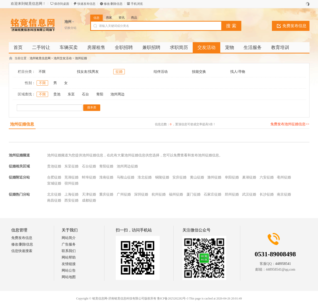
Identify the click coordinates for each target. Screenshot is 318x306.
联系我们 (69, 251)
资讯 (122, 17)
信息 (96, 18)
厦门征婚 (193, 194)
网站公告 (69, 270)
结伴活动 (161, 72)
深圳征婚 (141, 194)
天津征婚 (89, 194)
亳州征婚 (284, 177)
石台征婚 (89, 166)
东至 (71, 94)
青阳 (99, 94)
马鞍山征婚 (125, 177)
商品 (134, 17)
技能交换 (199, 72)
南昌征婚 (54, 200)
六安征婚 (267, 177)
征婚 (119, 72)
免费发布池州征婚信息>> (289, 124)
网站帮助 (69, 257)
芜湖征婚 (71, 177)
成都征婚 (89, 200)
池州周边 (118, 94)
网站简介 (69, 238)
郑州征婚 (232, 194)
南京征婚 (284, 194)
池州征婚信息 (22, 124)
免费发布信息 (294, 26)
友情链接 (69, 264)
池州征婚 (81, 58)
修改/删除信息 (113, 4)
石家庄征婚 (212, 194)
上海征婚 (71, 194)
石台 (85, 94)
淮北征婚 (145, 177)
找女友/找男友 (88, 72)
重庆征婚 (106, 194)
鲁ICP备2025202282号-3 (172, 298)
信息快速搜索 (21, 251)
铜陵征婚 (162, 177)
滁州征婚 (214, 177)
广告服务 (69, 244)
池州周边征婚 (127, 166)
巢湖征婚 (249, 177)
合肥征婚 (54, 177)
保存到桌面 (61, 4)
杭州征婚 (159, 194)
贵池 (56, 94)
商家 (109, 17)
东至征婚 (71, 166)
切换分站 (70, 28)
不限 (42, 72)
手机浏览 (137, 4)
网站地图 (69, 277)
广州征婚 (124, 194)
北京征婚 (54, 194)
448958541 (283, 264)
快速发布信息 (86, 4)
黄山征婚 (197, 177)
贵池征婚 (54, 166)
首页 (18, 47)
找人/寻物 (237, 72)
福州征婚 (176, 194)
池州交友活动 (63, 58)
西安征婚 (71, 200)
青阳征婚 (106, 166)
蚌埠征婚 (89, 177)
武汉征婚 (249, 194)
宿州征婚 (71, 183)
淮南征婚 (106, 177)
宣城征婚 (54, 183)
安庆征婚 (179, 177)
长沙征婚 (267, 194)
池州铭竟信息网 (40, 58)
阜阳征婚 (232, 177)
